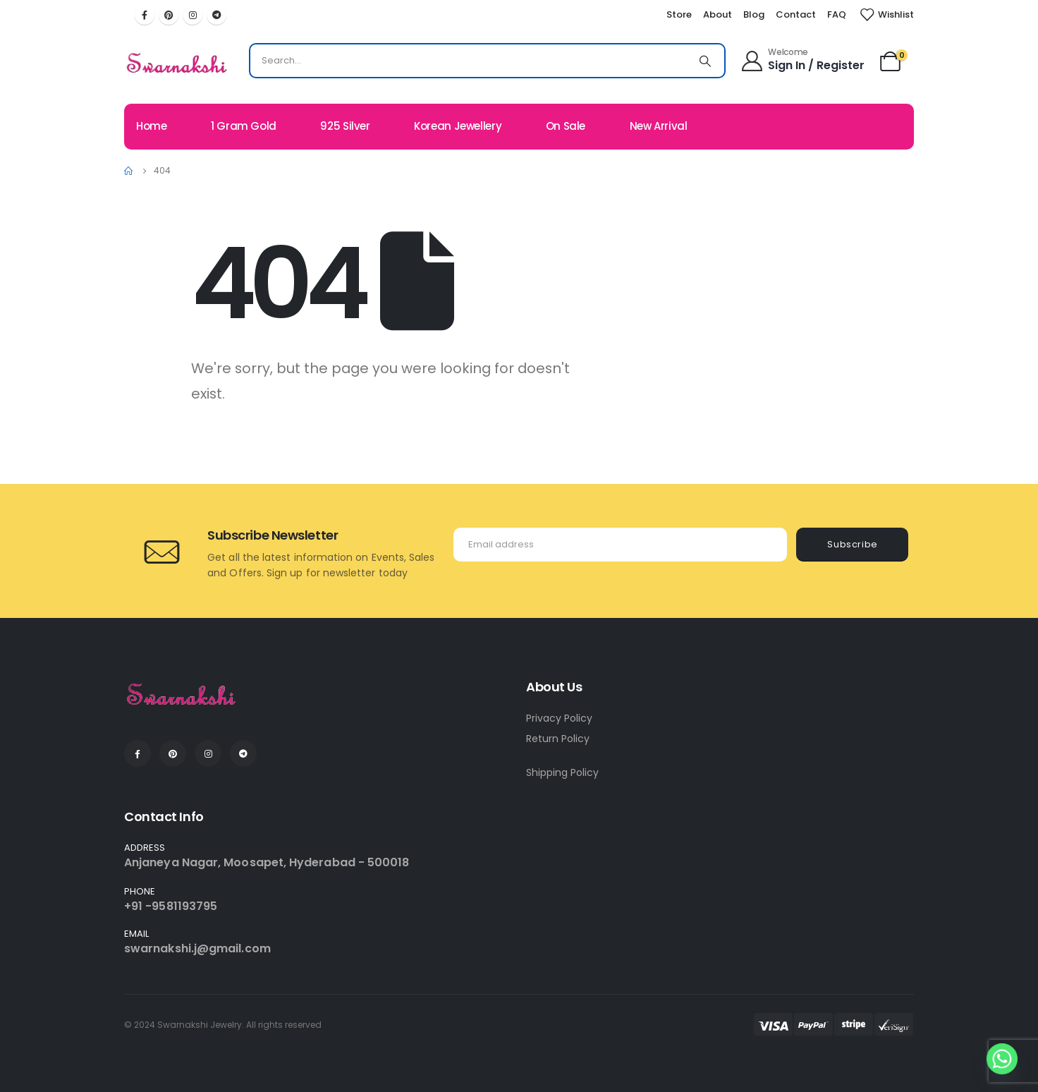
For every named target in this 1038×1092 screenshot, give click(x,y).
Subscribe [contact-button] (852, 544)
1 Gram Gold (243, 126)
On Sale (565, 126)
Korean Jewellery (457, 126)
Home (151, 126)
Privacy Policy (559, 718)
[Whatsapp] (1002, 1058)
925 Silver (345, 126)
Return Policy (558, 739)
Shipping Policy (562, 772)
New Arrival (659, 126)
